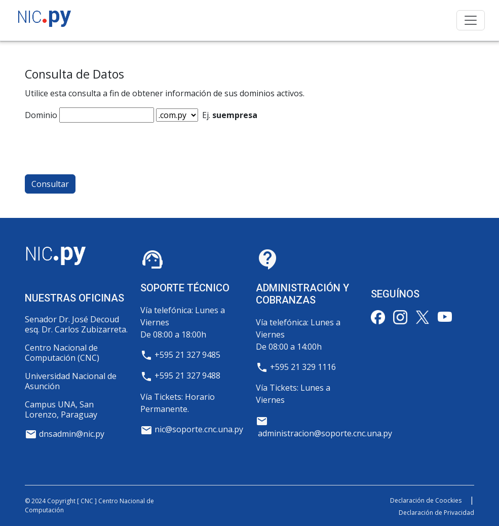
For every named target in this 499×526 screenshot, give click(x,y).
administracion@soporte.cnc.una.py (325, 433)
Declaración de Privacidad (436, 512)
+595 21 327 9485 (187, 354)
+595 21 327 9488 (187, 375)
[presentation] (102, 142)
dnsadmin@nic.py (71, 433)
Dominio (41, 115)
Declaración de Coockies (426, 500)
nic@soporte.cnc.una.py (199, 429)
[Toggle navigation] (470, 20)
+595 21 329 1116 (303, 366)
